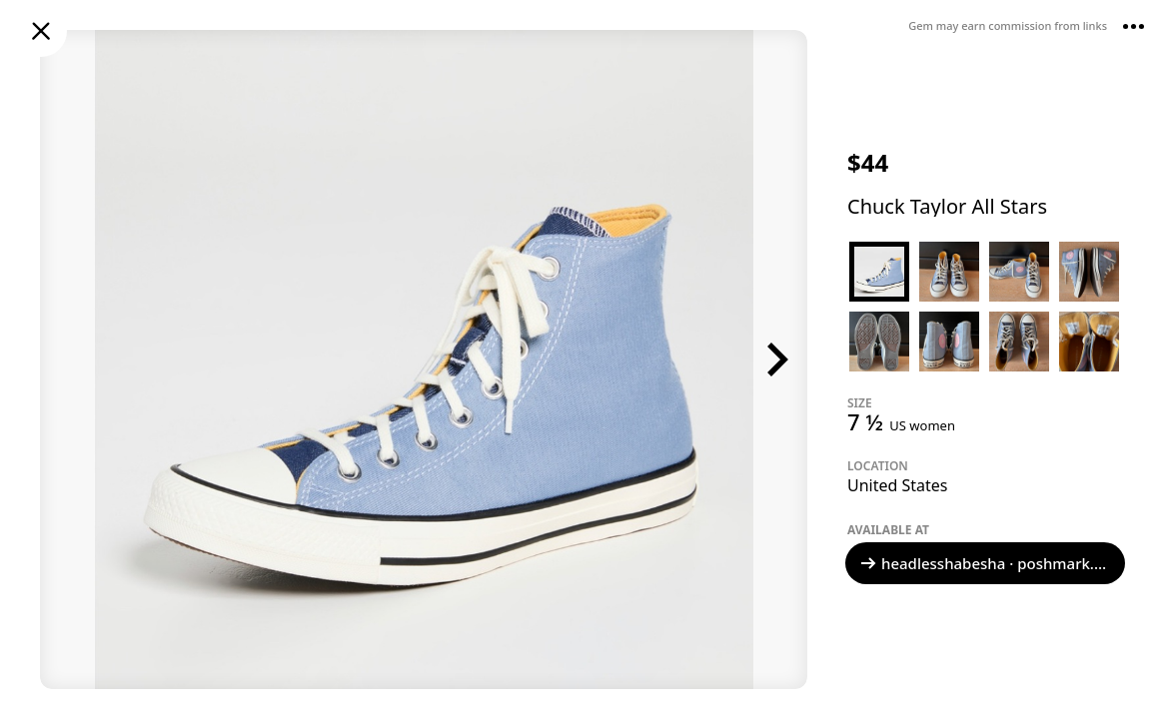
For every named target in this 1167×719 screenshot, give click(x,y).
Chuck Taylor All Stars (947, 206)
